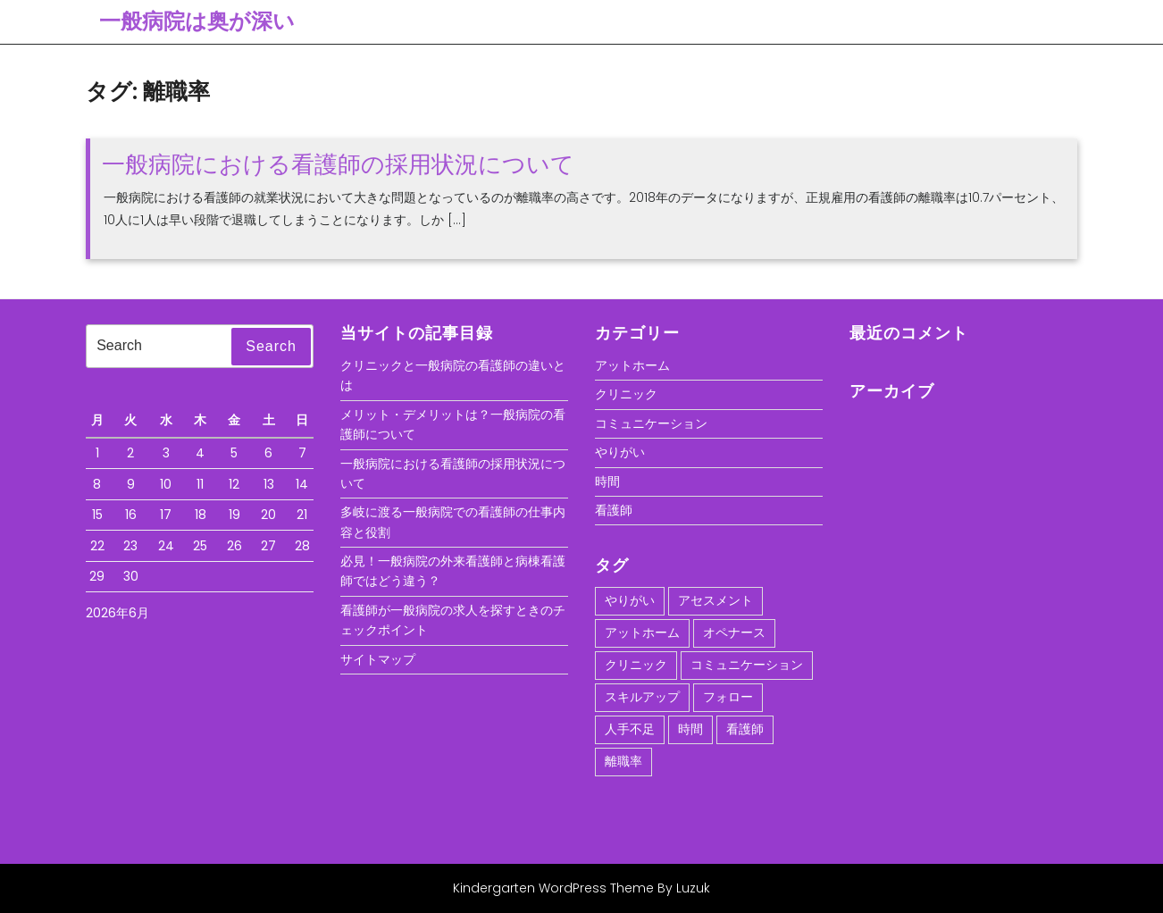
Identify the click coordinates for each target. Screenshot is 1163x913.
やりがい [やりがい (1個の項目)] (630, 600)
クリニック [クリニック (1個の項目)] (636, 665)
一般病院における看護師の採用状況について (338, 164)
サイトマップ (377, 659)
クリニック (626, 394)
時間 (607, 481)
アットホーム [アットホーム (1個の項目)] (642, 632)
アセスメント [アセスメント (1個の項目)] (715, 600)
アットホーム (632, 365)
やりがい (620, 452)
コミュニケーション (651, 423)
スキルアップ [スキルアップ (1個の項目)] (642, 697)
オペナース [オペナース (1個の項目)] (734, 632)
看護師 (613, 510)
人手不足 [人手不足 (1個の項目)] (630, 729)
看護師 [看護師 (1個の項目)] (745, 729)
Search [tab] (271, 346)
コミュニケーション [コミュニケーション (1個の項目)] (746, 665)
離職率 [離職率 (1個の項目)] (623, 761)
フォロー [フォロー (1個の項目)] (728, 697)
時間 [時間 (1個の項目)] (690, 729)
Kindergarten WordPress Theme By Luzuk (581, 888)
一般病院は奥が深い (197, 21)
